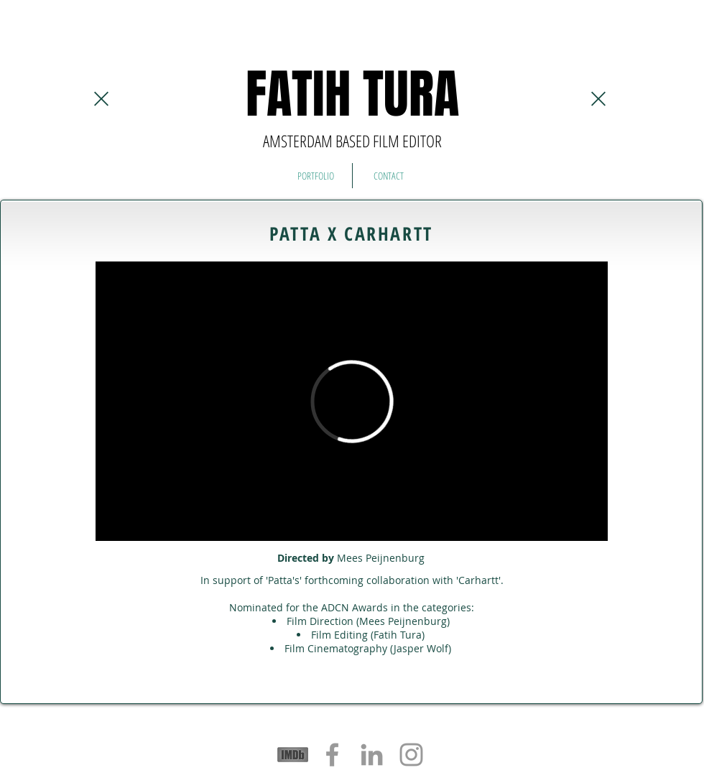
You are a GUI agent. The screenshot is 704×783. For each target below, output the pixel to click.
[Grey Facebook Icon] (332, 754)
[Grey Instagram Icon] (411, 754)
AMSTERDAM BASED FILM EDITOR (352, 140)
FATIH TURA (352, 94)
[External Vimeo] (352, 401)
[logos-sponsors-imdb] (292, 754)
